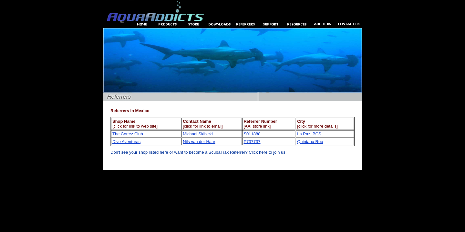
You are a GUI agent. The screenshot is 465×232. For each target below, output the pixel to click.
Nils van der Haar (199, 141)
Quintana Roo (310, 141)
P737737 (251, 141)
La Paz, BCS (309, 133)
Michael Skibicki (197, 133)
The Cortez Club (127, 133)
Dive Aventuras (126, 141)
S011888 (251, 133)
